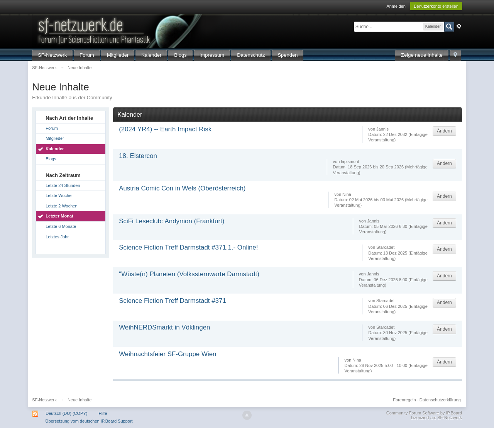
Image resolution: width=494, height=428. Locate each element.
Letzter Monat (59, 216)
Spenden (287, 55)
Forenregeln (404, 399)
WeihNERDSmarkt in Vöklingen (164, 327)
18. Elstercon (138, 156)
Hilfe (103, 413)
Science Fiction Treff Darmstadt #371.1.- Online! (188, 247)
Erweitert (459, 26)
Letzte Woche (58, 195)
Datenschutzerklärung (440, 399)
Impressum (212, 55)
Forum (87, 55)
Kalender (151, 55)
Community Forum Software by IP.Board (424, 413)
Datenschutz (251, 55)
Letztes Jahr (57, 236)
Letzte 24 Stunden (63, 185)
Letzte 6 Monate (61, 226)
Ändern (444, 131)
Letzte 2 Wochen (61, 206)
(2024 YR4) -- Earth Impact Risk (165, 129)
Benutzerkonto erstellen (436, 6)
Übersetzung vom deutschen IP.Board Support (89, 421)
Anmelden (396, 6)
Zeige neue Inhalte (422, 55)
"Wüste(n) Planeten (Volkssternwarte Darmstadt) (189, 274)
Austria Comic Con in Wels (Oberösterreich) (182, 188)
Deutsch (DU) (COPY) (66, 413)
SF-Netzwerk (52, 55)
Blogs (180, 55)
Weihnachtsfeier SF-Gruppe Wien (167, 354)
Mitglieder (118, 55)
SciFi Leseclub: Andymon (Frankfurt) (171, 221)
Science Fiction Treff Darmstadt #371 (172, 300)
